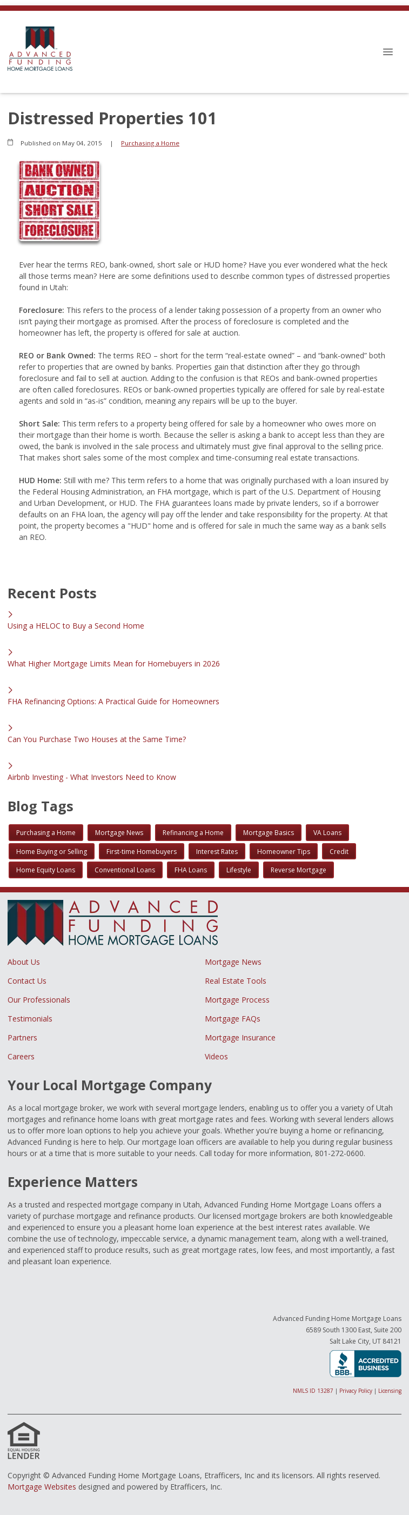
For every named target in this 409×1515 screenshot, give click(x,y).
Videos (216, 1056)
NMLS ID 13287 (313, 1390)
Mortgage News (233, 962)
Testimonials (30, 1018)
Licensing (389, 1390)
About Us (24, 962)
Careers (21, 1056)
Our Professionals (39, 1000)
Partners (22, 1037)
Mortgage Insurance (240, 1037)
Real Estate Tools (235, 981)
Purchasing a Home (150, 143)
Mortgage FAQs (232, 1018)
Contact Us (27, 981)
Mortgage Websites (42, 1486)
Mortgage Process (237, 1000)
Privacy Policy (355, 1390)
